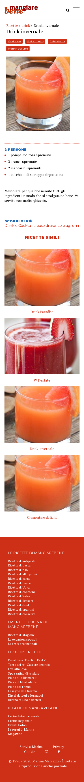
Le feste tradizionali (22, 643)
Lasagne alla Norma (22, 691)
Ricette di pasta (19, 565)
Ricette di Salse (19, 596)
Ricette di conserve (21, 614)
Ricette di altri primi (22, 574)
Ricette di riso (18, 570)
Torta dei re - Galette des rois (29, 664)
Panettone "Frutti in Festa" (27, 660)
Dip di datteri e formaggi (25, 695)
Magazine (15, 734)
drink (26, 25)
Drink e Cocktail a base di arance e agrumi (41, 225)
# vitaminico (35, 41)
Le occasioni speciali (22, 639)
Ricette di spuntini (21, 609)
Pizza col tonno (19, 686)
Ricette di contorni (21, 592)
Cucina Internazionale (23, 716)
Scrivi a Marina (31, 746)
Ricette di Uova (19, 587)
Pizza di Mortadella (22, 682)
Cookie (29, 751)
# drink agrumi (18, 48)
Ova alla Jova (17, 669)
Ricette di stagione (21, 635)
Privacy (58, 746)
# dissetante (57, 41)
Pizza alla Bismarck (22, 677)
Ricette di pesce (19, 583)
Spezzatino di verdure (23, 673)
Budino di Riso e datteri (24, 700)
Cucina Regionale (20, 720)
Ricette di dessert (20, 600)
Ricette (12, 25)
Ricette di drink (19, 605)
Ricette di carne (19, 578)
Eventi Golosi (17, 725)
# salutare (14, 41)
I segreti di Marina (21, 729)
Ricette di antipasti (21, 561)
